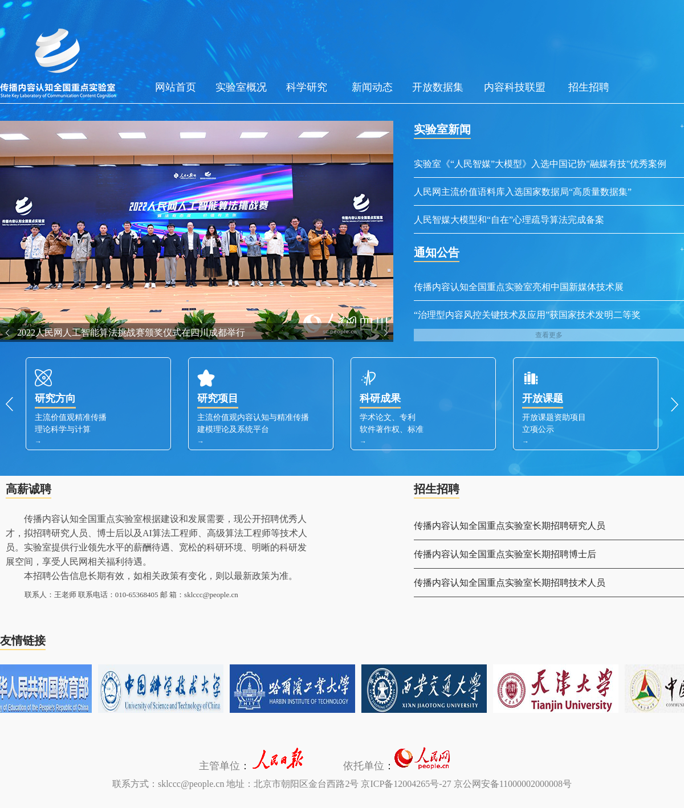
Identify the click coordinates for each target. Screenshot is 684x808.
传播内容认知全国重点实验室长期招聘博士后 (505, 554)
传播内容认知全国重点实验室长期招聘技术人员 (509, 582)
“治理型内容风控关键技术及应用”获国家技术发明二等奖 (527, 315)
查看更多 (549, 335)
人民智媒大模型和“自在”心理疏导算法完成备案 (509, 220)
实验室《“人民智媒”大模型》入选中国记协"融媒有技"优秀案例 (540, 164)
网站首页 (175, 87)
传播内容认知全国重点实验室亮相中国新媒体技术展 (519, 287)
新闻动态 (372, 87)
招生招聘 (588, 87)
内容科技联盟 (514, 87)
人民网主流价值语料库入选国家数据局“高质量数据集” (523, 192)
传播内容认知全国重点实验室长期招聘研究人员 (509, 525)
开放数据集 (437, 87)
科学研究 (306, 87)
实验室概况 (241, 87)
